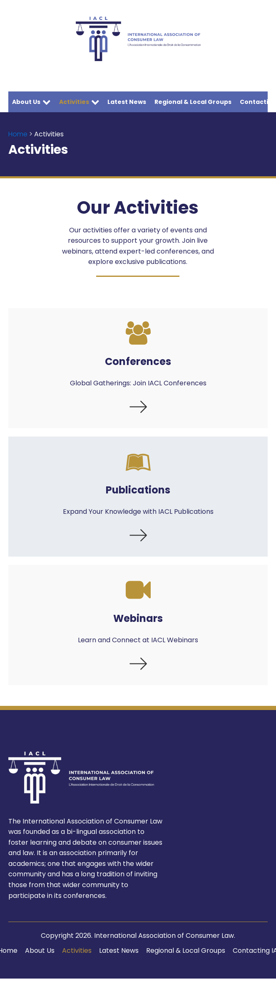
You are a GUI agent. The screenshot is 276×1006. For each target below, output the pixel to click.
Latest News (126, 102)
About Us (31, 102)
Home (17, 134)
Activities (79, 102)
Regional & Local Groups (192, 102)
